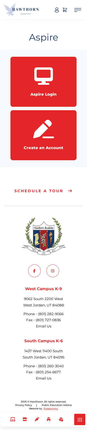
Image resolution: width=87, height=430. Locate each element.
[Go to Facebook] (34, 270)
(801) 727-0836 (48, 320)
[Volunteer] (60, 419)
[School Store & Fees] (24, 419)
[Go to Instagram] (52, 270)
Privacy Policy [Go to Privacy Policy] (23, 405)
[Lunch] (36, 419)
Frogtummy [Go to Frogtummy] (51, 408)
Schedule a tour (39, 191)
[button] (79, 419)
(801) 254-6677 (48, 372)
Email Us (43, 326)
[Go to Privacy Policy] (56, 405)
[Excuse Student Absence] (48, 419)
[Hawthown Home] (21, 9)
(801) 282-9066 (51, 314)
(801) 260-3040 (51, 366)
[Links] (12, 419)
